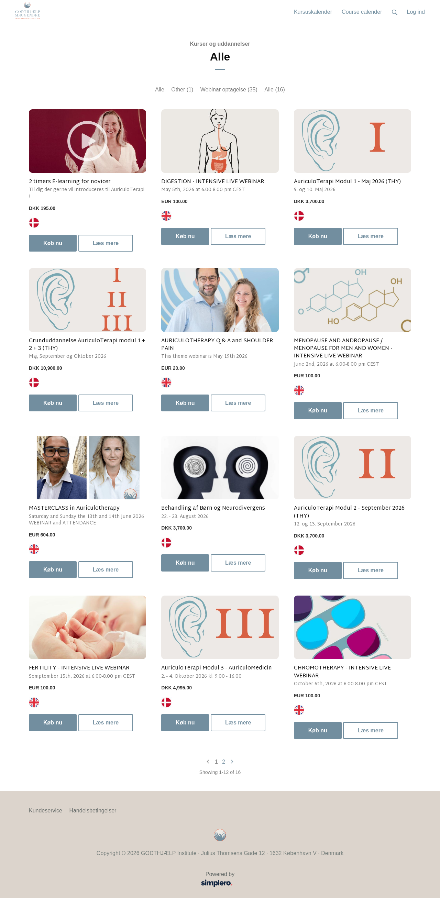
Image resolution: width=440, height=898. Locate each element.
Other (182, 89)
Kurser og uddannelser (220, 44)
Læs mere (106, 243)
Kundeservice (45, 810)
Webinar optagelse (228, 89)
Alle (159, 89)
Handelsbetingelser (92, 810)
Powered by (134, 880)
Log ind (416, 12)
